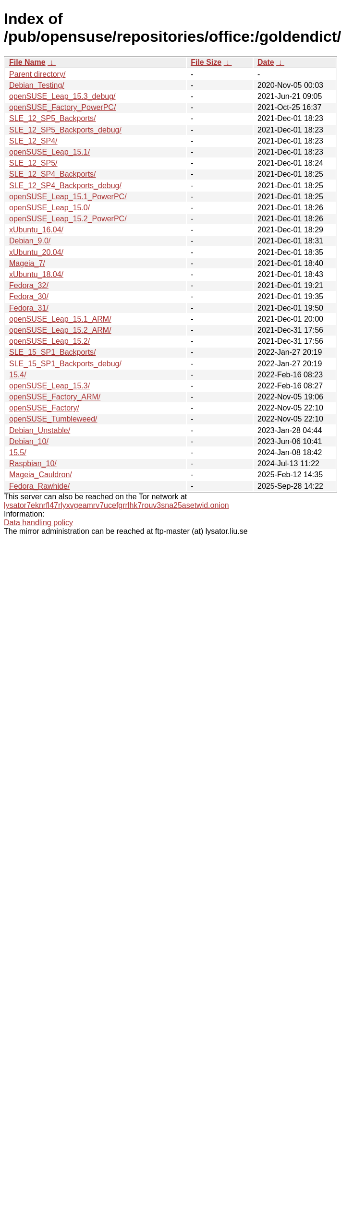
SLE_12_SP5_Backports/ (52, 118)
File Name (27, 62)
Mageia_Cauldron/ (40, 474)
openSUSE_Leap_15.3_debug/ (62, 96)
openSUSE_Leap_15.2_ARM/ (60, 330)
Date (265, 62)
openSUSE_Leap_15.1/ (49, 152)
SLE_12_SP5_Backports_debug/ (65, 130)
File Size (206, 62)
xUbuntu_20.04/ (36, 252)
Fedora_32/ (29, 285)
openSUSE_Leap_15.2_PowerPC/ (68, 219)
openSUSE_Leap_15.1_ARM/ (60, 319)
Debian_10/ (29, 441)
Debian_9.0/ (29, 241)
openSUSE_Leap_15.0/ (49, 208)
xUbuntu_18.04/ (36, 274)
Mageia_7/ (27, 263)
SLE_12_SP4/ (33, 141)
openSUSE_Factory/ (44, 408)
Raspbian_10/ (33, 463)
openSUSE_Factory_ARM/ (54, 397)
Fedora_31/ (29, 308)
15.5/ (17, 452)
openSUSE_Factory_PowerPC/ (62, 107)
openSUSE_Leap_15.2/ (49, 341)
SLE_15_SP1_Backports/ (52, 352)
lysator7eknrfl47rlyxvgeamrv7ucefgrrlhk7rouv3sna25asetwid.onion (116, 505)
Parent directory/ (37, 74)
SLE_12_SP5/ (33, 163)
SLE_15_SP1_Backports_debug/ (65, 364)
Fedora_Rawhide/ (39, 486)
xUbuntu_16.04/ (36, 230)
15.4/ (17, 375)
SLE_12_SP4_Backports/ (52, 174)
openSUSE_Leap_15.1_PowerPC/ (68, 197)
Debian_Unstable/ (39, 430)
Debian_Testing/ (36, 85)
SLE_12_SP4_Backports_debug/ (65, 185)
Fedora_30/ (29, 296)
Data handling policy (38, 522)
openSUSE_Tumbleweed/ (53, 419)
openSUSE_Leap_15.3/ (49, 386)
